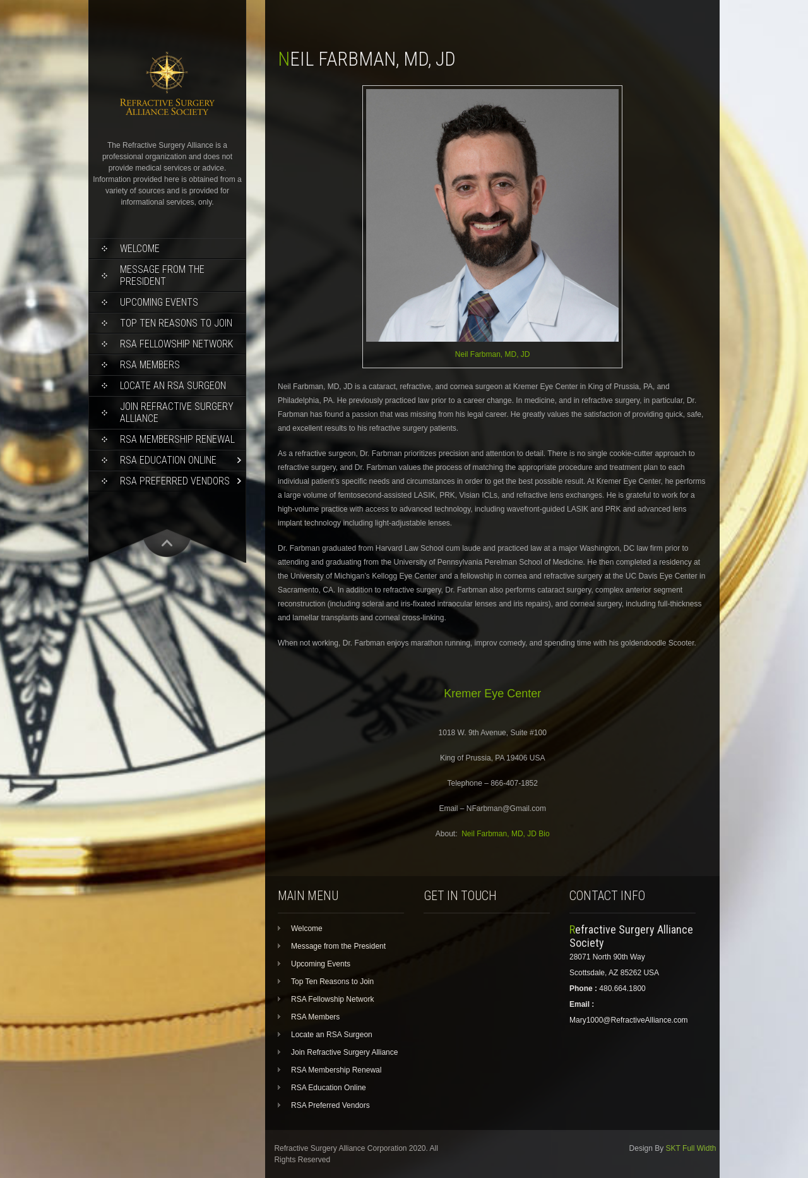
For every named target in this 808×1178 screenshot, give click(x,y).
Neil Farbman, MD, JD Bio (505, 833)
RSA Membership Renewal (177, 439)
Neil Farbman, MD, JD (492, 354)
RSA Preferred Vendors (175, 481)
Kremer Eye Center (492, 693)
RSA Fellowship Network (176, 344)
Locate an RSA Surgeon (173, 386)
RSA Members (150, 365)
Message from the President (162, 275)
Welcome (140, 249)
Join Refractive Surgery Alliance (177, 412)
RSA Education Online (168, 460)
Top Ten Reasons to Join (176, 323)
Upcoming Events (159, 302)
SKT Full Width (691, 1148)
